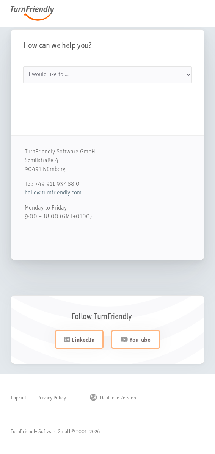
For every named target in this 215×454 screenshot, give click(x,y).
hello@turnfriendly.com (49, 193)
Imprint (18, 398)
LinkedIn (79, 339)
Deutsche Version (113, 398)
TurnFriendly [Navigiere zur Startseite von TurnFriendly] (36, 13)
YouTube (136, 339)
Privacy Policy (51, 398)
